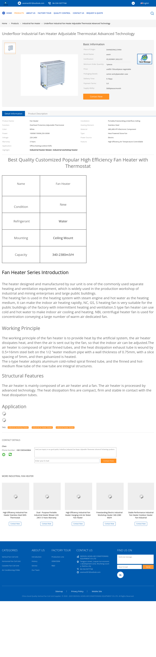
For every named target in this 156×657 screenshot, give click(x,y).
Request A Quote (94, 13)
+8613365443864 (23, 450)
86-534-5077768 (60, 3)
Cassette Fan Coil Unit (10, 565)
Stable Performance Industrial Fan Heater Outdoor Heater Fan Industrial (141, 515)
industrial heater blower (65, 427)
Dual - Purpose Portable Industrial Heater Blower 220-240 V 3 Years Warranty (46, 515)
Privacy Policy (77, 591)
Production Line (58, 557)
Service (34, 565)
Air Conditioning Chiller (11, 570)
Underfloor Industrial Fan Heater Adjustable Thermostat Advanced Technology (77, 23)
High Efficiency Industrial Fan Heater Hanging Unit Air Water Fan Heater (78, 515)
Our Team (36, 570)
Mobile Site (97, 591)
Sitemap (59, 591)
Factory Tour (44, 13)
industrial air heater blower (42, 427)
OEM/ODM (56, 561)
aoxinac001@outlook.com (33, 3)
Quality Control (62, 13)
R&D (53, 565)
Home (7, 13)
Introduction (36, 557)
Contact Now (96, 96)
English (146, 3)
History (34, 561)
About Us (30, 13)
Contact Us (78, 13)
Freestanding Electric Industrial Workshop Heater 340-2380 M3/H (109, 515)
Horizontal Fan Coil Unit (11, 561)
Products (19, 13)
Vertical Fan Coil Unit (10, 557)
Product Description (37, 113)
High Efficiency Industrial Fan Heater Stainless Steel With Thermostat (15, 515)
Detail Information (13, 113)
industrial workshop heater (18, 427)
